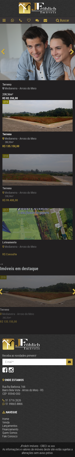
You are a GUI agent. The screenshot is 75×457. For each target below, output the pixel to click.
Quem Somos (9, 432)
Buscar (62, 20)
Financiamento (10, 429)
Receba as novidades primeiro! (19, 355)
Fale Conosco (9, 436)
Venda (5, 422)
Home (5, 419)
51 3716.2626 (11, 400)
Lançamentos (9, 425)
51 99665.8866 (12, 404)
